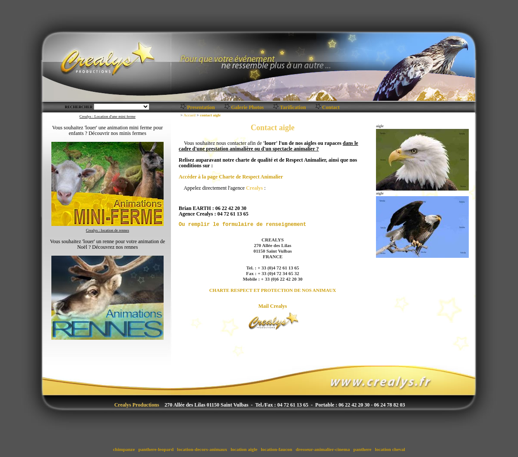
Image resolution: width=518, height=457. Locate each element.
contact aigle (210, 115)
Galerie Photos (247, 107)
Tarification (293, 107)
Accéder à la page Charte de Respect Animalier (231, 177)
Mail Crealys (273, 306)
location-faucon (276, 449)
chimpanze (124, 449)
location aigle (244, 449)
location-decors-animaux (202, 449)
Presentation (201, 107)
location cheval (390, 449)
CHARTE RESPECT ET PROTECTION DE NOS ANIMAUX (272, 290)
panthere (362, 449)
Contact (331, 107)
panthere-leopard (156, 449)
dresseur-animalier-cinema (322, 449)
